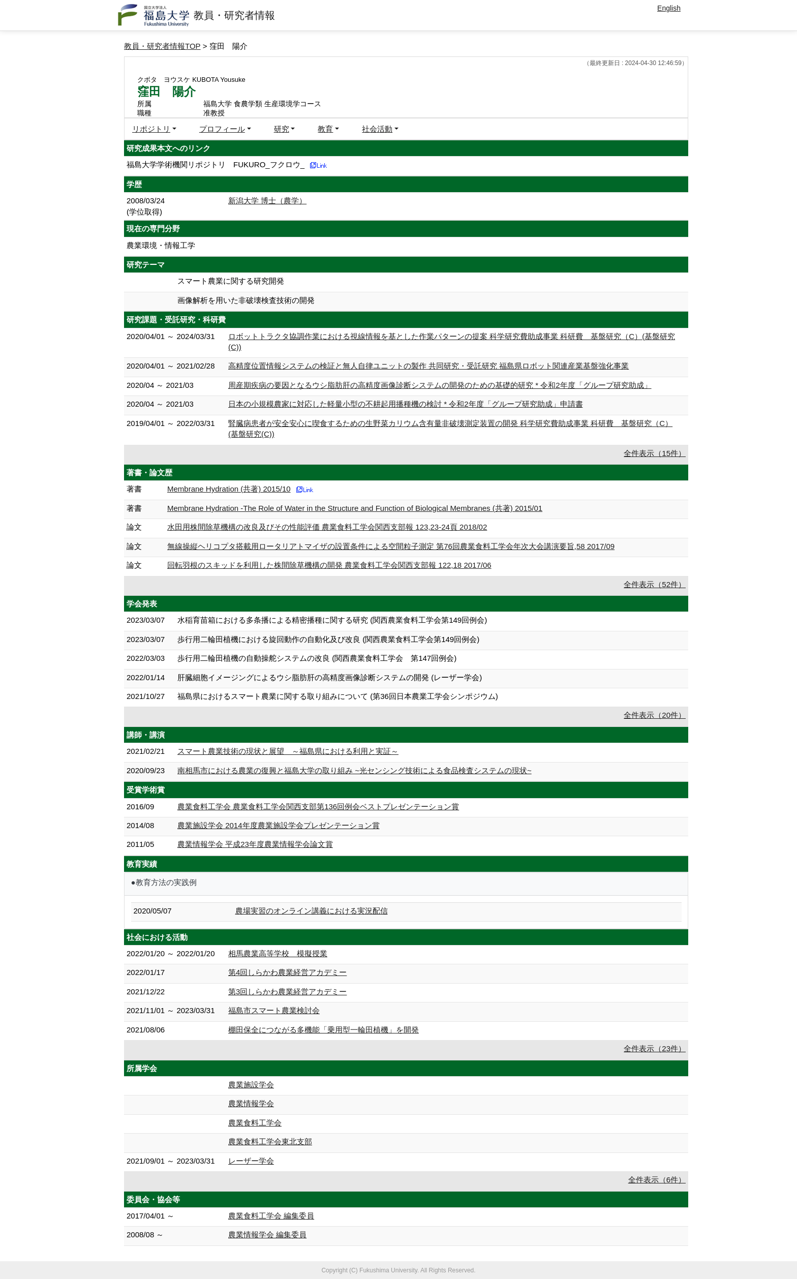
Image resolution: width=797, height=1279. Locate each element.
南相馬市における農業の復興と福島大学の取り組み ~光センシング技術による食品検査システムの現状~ (354, 770)
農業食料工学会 (255, 1122)
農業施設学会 (251, 1084)
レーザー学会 (251, 1160)
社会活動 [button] (377, 129)
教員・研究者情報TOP (162, 46)
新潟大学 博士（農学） (267, 200)
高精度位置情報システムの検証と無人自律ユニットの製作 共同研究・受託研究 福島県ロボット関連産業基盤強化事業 (428, 365)
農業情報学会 (251, 1103)
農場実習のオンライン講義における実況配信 (311, 910)
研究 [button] (281, 129)
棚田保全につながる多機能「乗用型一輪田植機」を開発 (323, 1029)
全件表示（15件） (655, 453)
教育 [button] (325, 129)
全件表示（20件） (655, 715)
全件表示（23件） (655, 1048)
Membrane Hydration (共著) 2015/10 (229, 488)
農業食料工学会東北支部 (270, 1141)
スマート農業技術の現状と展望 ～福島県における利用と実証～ (287, 751)
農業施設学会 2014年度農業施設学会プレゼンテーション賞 (278, 825)
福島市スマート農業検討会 (274, 1010)
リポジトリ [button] (151, 129)
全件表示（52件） (655, 584)
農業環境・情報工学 (161, 245)
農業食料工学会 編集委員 (271, 1215)
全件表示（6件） (657, 1179)
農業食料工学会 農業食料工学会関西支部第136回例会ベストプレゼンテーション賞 (318, 806)
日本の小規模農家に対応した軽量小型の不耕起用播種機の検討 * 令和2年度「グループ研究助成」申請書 (405, 404)
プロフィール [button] (222, 129)
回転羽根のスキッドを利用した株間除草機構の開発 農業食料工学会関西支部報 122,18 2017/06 (329, 565)
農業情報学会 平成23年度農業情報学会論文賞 (255, 844)
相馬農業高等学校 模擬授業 (277, 953)
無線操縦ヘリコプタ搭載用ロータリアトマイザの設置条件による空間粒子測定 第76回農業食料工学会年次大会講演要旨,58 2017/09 (391, 546)
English (669, 8)
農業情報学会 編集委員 (267, 1234)
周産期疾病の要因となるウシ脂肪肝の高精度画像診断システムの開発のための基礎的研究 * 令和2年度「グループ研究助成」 (440, 385)
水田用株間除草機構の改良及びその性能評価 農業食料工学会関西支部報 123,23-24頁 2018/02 (327, 527)
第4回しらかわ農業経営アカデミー (287, 972)
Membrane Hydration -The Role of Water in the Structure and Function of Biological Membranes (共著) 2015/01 (354, 508)
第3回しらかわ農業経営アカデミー (287, 991)
